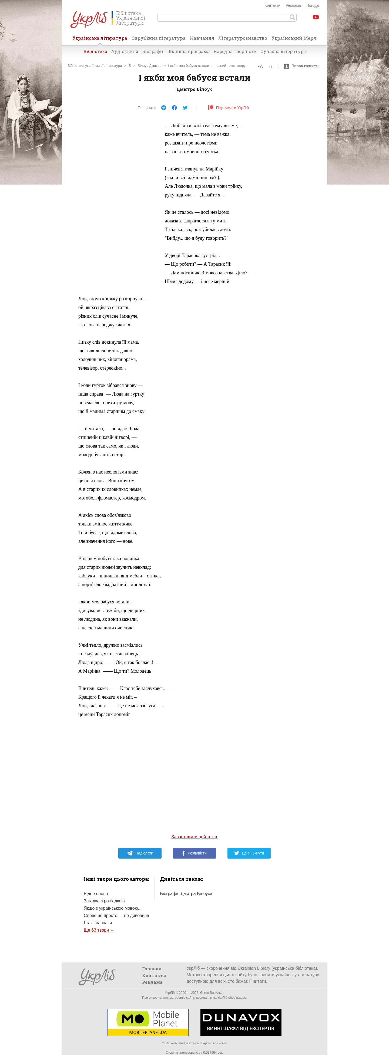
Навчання (202, 38)
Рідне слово (96, 893)
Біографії (152, 51)
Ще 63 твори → (99, 930)
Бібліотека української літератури (95, 66)
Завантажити (303, 66)
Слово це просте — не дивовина (116, 915)
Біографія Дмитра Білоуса (186, 893)
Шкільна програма (188, 51)
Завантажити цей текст (195, 836)
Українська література (99, 40)
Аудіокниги (124, 51)
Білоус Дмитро (149, 66)
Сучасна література (283, 51)
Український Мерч (294, 38)
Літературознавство (242, 38)
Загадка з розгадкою (104, 901)
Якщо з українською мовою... (113, 908)
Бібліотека (95, 51)
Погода (312, 5)
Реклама (293, 5)
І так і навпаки (98, 923)
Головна (152, 968)
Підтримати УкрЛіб (228, 107)
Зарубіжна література (159, 38)
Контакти (272, 5)
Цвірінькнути (249, 853)
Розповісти (194, 853)
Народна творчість (235, 51)
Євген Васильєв (212, 993)
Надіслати (139, 853)
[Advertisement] (118, 202)
